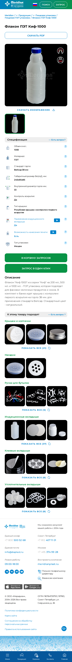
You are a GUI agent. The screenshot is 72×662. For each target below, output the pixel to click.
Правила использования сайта (21, 629)
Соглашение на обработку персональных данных (18, 622)
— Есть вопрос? (57, 139)
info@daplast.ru (14, 552)
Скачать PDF (36, 35)
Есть (16, 236)
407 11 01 (47, 540)
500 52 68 (15, 540)
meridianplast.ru (48, 564)
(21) (36, 348)
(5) (36, 410)
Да (15, 225)
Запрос (60, 4)
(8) (36, 478)
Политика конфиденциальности (21, 610)
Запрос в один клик (36, 268)
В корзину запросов (36, 257)
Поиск (46, 4)
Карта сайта (11, 615)
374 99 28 (48, 552)
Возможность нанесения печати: (31, 232)
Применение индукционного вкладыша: (29, 220)
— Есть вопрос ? (57, 314)
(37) (36, 444)
